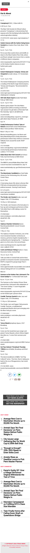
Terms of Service (16, 545)
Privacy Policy (24, 545)
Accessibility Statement (15, 547)
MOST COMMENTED (5, 466)
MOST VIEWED (4, 415)
